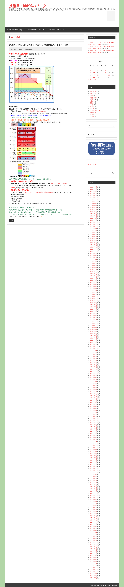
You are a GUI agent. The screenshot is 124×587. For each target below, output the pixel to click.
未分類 (92, 108)
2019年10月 (94, 348)
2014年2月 (93, 489)
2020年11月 (94, 323)
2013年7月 (93, 503)
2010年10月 (94, 571)
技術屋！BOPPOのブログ (27, 5)
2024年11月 (94, 224)
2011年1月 (93, 565)
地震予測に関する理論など (15, 30)
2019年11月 (94, 346)
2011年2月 (93, 563)
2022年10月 (94, 276)
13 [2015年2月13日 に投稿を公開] (105, 73)
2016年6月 (93, 431)
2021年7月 (93, 307)
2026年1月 (93, 195)
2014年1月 (93, 491)
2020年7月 (93, 332)
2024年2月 (93, 243)
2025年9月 (93, 203)
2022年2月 (93, 292)
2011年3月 (93, 561)
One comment (29, 49)
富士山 (92, 106)
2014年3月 (93, 487)
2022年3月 (93, 290)
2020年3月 (93, 340)
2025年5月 (93, 212)
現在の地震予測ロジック (56, 30)
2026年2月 (93, 193)
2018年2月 (93, 389)
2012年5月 (93, 532)
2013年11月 (94, 495)
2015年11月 (94, 445)
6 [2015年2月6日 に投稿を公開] (105, 70)
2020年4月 (93, 338)
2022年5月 (93, 286)
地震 (11, 221)
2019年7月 (93, 354)
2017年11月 (94, 396)
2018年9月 (93, 375)
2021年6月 (93, 309)
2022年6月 (93, 284)
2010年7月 (93, 578)
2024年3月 (93, 241)
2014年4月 (93, 485)
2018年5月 (93, 383)
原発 (91, 96)
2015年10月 (94, 447)
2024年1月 (93, 245)
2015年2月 (93, 464)
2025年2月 (93, 218)
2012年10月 (94, 522)
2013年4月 (93, 509)
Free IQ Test (92, 164)
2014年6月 (93, 480)
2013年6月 (93, 505)
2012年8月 (93, 526)
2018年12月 (94, 369)
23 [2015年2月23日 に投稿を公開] (90, 77)
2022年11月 (94, 274)
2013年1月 (93, 516)
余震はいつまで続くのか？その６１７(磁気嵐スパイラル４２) (38, 44)
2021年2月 (93, 317)
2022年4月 (93, 288)
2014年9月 (93, 474)
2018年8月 (93, 377)
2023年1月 (93, 269)
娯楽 (91, 102)
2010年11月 (94, 569)
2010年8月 (93, 576)
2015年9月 (93, 449)
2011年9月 (93, 549)
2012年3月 (93, 536)
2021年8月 (93, 305)
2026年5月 (93, 187)
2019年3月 (93, 363)
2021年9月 (93, 303)
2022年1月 (93, 294)
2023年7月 (93, 257)
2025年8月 (93, 205)
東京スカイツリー (95, 110)
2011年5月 (93, 557)
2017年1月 (93, 416)
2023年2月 (93, 267)
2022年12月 (94, 272)
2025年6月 (93, 210)
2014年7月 (93, 478)
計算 (91, 114)
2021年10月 (94, 301)
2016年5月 (93, 433)
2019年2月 (93, 365)
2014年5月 (93, 483)
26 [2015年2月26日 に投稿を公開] (101, 77)
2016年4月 (93, 435)
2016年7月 (93, 429)
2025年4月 (93, 214)
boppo (20, 49)
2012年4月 (93, 534)
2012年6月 (93, 530)
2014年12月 (94, 468)
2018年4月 (93, 385)
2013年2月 (93, 514)
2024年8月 (93, 230)
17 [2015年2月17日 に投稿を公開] (94, 75)
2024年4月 (93, 238)
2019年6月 (93, 356)
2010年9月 (93, 574)
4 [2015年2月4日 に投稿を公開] (97, 70)
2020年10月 (94, 325)
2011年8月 (93, 551)
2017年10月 (94, 398)
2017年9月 (93, 400)
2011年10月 (94, 547)
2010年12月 (94, 567)
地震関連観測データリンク (36, 30)
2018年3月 (93, 387)
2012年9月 (93, 524)
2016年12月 (94, 418)
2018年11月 (94, 371)
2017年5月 (93, 408)
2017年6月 (93, 406)
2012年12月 (94, 518)
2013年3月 (93, 511)
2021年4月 (93, 313)
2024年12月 (94, 222)
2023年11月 (94, 249)
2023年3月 (93, 265)
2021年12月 (94, 296)
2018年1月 (93, 392)
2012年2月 (93, 538)
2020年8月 (93, 329)
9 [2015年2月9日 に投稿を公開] (90, 73)
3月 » (94, 79)
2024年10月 (94, 226)
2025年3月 (93, 216)
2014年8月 (93, 476)
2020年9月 (93, 327)
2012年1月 (93, 540)
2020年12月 (94, 321)
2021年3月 (93, 315)
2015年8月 (93, 451)
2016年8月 (93, 427)
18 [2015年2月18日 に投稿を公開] (98, 75)
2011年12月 (94, 542)
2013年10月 (94, 497)
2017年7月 (93, 404)
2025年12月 (94, 197)
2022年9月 (93, 278)
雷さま (92, 116)
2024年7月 (93, 232)
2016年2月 (93, 439)
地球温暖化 (93, 98)
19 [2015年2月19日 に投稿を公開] (101, 75)
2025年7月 (93, 207)
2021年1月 (93, 319)
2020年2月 (93, 342)
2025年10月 (94, 201)
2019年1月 (93, 367)
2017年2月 (93, 414)
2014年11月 (94, 470)
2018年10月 (94, 373)
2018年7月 (93, 379)
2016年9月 (93, 425)
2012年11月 (94, 520)
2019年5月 (93, 358)
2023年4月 (93, 263)
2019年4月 (93, 360)
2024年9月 (93, 228)
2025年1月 (93, 220)
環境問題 (93, 112)
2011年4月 (93, 559)
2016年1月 (93, 441)
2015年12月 (94, 443)
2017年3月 (93, 412)
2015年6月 (93, 456)
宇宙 (91, 104)
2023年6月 (93, 259)
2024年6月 (93, 234)
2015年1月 (93, 466)
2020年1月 (93, 344)
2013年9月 (93, 499)
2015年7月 (93, 454)
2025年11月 (94, 199)
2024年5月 (93, 236)
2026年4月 (93, 189)
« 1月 (90, 79)
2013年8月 (93, 501)
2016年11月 (94, 420)
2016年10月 (94, 423)
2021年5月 (93, 311)
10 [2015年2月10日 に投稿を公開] (94, 73)
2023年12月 (94, 247)
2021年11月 (94, 298)
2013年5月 (93, 507)
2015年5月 (93, 458)
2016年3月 (93, 437)
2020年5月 (93, 336)
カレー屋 (93, 91)
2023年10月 (94, 251)
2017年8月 (93, 402)
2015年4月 (93, 460)
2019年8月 (93, 352)
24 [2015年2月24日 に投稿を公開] (94, 77)
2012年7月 (93, 528)
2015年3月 (93, 462)
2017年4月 (93, 410)
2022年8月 (93, 280)
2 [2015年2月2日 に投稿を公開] (90, 70)
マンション (93, 93)
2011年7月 (93, 553)
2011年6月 (93, 555)
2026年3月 (93, 191)
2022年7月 (93, 282)
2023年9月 (93, 253)
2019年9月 (93, 350)
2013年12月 (94, 493)
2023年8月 (93, 255)
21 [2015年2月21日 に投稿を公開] (109, 75)
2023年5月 (93, 261)
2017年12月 (94, 394)
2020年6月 (93, 334)
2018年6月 (93, 381)
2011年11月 (94, 545)
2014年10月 (94, 472)
